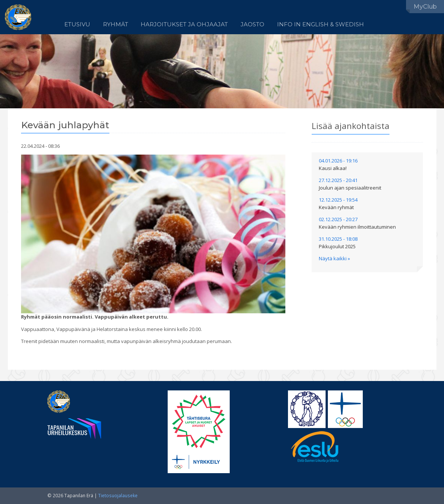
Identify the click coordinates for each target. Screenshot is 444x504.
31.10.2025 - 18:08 (338, 242)
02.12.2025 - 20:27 (357, 223)
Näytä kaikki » (334, 258)
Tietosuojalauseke (118, 495)
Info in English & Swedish (320, 24)
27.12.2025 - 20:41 (350, 184)
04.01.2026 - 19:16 (338, 164)
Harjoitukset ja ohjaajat (184, 24)
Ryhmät (115, 24)
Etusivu (77, 24)
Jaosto (252, 24)
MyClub (425, 6)
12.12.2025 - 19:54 (338, 203)
